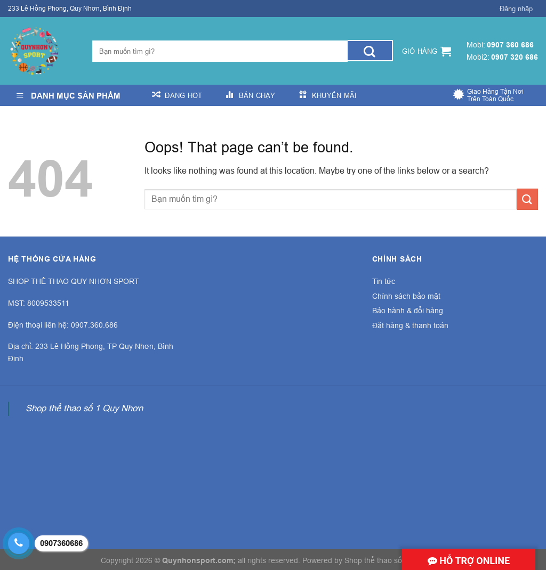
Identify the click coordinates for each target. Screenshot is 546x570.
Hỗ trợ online (469, 560)
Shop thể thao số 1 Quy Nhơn (84, 408)
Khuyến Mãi (334, 95)
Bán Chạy (257, 95)
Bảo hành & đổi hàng (407, 310)
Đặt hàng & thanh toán (410, 325)
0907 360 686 (510, 44)
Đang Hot (183, 95)
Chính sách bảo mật (406, 296)
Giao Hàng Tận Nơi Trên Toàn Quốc (495, 95)
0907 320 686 (514, 57)
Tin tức (383, 281)
